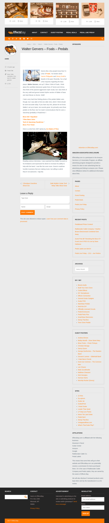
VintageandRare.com (85, 422)
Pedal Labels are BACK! (83, 249)
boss (8, 74)
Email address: (86, 495)
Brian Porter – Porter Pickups (87, 343)
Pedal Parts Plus (83, 314)
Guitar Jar (81, 401)
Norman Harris (83, 378)
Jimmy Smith (60, 76)
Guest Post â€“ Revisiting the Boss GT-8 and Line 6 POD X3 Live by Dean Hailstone (88, 241)
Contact (43, 32)
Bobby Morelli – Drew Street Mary (89, 340)
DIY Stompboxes (83, 293)
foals (12, 74)
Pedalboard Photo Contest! (84, 224)
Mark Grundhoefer (84, 370)
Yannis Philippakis (47, 76)
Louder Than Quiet (84, 409)
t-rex (14, 76)
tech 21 (9, 78)
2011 (34, 44)
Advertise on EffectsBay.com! (88, 147)
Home (29, 44)
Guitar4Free (82, 404)
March (40, 44)
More (21, 21)
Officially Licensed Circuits (86, 309)
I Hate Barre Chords (84, 359)
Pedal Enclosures (84, 312)
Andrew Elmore (83, 338)
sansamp (10, 76)
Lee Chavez (82, 367)
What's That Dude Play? (86, 425)
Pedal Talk (10, 70)
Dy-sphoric (81, 398)
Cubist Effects (82, 290)
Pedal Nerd (81, 417)
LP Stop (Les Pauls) (84, 412)
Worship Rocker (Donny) (86, 380)
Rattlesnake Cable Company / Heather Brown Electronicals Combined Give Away (88, 231)
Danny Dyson (82, 348)
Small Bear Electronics (85, 317)
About (34, 32)
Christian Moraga (83, 346)
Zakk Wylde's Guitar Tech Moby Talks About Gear (58, 185)
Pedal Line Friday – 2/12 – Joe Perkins (88, 253)
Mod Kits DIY (82, 306)
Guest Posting (57, 32)
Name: (83, 504)
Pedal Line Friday (87, 32)
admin (7, 59)
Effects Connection (84, 296)
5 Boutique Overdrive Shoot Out (30, 185)
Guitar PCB (82, 301)
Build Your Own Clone (85, 288)
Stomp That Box (83, 320)
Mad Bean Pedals (84, 304)
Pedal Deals (71, 32)
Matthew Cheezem (84, 372)
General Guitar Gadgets (86, 298)
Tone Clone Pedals (84, 322)
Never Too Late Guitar (85, 414)
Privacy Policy (79, 209)
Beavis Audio (82, 285)
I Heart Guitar (82, 406)
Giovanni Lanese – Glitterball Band (89, 356)
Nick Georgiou (82, 375)
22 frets (80, 396)
